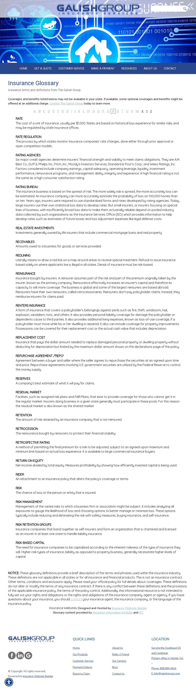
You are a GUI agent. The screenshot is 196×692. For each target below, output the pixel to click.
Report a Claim (81, 672)
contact (76, 599)
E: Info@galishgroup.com (165, 672)
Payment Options (82, 666)
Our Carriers (119, 659)
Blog (115, 666)
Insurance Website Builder (129, 608)
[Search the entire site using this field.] (166, 8)
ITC (141, 612)
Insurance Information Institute (113, 612)
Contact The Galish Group (66, 103)
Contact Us (118, 672)
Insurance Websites (63, 608)
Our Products (80, 653)
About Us (117, 646)
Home (76, 646)
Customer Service (83, 659)
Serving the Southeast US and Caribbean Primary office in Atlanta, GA (167, 652)
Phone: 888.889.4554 (163, 667)
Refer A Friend (120, 653)
